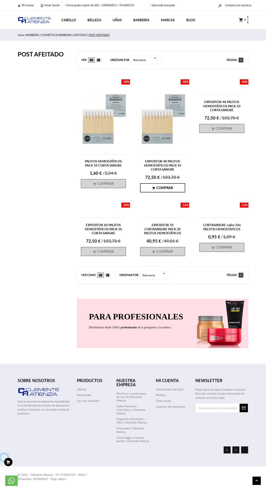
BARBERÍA (141, 19)
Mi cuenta (25, 5)
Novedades (84, 395)
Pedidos (161, 395)
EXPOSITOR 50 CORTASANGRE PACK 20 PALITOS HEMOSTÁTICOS (162, 229)
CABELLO (68, 19)
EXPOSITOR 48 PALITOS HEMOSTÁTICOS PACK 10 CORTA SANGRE (162, 165)
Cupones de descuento (170, 407)
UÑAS (117, 19)
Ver (83, 60)
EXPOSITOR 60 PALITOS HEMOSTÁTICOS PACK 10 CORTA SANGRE (103, 229)
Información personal (169, 389)
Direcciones (163, 401)
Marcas (168, 19)
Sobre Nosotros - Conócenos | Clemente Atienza (130, 409)
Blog (190, 19)
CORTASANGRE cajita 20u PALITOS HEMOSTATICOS (222, 227)
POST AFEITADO (41, 54)
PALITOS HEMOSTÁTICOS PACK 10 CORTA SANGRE (103, 163)
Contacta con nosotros (238, 5)
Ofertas (81, 389)
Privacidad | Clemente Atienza (130, 430)
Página (232, 60)
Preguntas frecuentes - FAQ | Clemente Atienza (131, 420)
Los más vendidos (88, 401)
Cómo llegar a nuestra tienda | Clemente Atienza (132, 439)
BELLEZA (94, 19)
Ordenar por (119, 60)
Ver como (88, 275)
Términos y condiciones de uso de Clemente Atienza (131, 396)
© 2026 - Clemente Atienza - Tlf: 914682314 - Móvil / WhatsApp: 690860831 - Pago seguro (52, 477)
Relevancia (145, 60)
